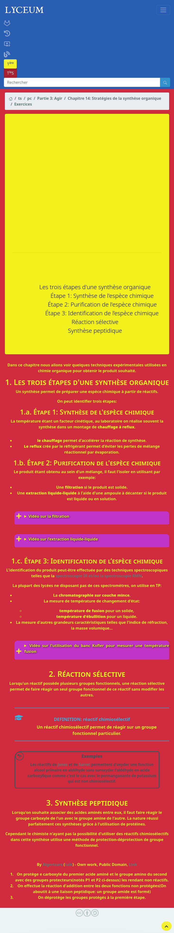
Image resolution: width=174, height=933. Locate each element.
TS (10, 73)
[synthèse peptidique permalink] (2, 802)
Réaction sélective (95, 322)
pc (29, 98)
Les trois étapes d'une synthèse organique (95, 287)
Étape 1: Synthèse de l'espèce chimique (102, 296)
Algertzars (53, 864)
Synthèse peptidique (95, 330)
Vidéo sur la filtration (48, 516)
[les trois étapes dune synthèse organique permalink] (2, 382)
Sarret (84, 764)
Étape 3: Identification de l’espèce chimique (102, 313)
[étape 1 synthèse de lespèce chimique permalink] (2, 412)
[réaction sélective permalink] (2, 674)
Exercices (23, 104)
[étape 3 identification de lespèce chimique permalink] (2, 561)
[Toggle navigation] (163, 10)
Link (133, 864)
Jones (63, 764)
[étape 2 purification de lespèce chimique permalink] (2, 463)
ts (20, 98)
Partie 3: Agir (49, 98)
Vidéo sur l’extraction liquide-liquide (63, 539)
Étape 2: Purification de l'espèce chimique (102, 304)
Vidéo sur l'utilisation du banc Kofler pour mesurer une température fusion (96, 648)
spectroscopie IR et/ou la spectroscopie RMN (99, 575)
